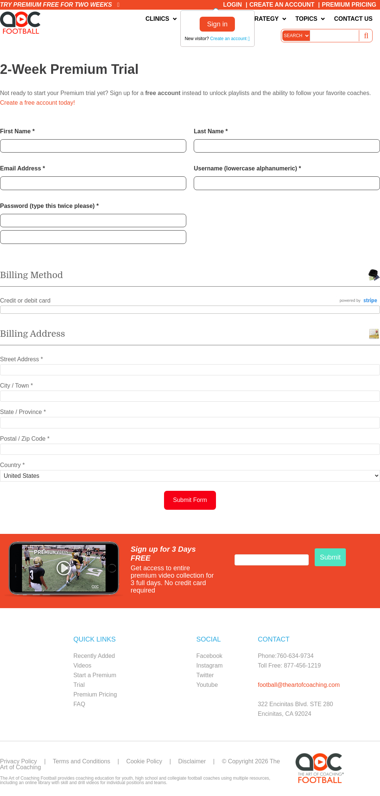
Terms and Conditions (81, 761)
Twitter (205, 675)
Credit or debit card (25, 300)
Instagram (209, 665)
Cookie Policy (144, 761)
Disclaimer (192, 761)
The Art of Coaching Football (22, 23)
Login (232, 4)
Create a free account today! (37, 103)
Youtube (207, 685)
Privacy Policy (18, 761)
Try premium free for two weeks (59, 4)
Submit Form (190, 500)
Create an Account (281, 4)
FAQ (79, 704)
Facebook (209, 656)
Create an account (230, 38)
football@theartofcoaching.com (299, 685)
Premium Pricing (349, 4)
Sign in (217, 24)
